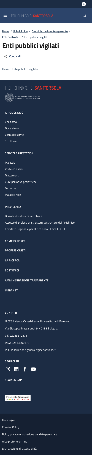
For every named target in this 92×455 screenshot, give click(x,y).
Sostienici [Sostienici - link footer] (12, 270)
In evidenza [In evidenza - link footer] (13, 207)
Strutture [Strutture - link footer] (11, 141)
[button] (84, 15)
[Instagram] (8, 369)
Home (5, 31)
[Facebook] (25, 369)
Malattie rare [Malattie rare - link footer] (13, 194)
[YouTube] (33, 369)
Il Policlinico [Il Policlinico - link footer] (14, 112)
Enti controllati (11, 37)
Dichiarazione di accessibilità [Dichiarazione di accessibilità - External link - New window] (19, 448)
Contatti (11, 313)
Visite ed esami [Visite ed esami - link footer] (14, 169)
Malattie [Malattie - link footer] (10, 162)
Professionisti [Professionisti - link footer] (15, 250)
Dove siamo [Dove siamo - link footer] (12, 128)
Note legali (8, 420)
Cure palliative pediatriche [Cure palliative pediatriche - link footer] (21, 182)
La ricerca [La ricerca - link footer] (12, 260)
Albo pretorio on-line (14, 441)
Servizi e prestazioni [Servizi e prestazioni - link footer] (19, 153)
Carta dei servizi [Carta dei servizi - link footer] (14, 134)
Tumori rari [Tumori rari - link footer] (11, 188)
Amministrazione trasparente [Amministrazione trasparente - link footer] (26, 280)
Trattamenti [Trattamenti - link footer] (12, 175)
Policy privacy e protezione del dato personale (29, 434)
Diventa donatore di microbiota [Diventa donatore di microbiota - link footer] (23, 216)
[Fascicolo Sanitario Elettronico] (18, 397)
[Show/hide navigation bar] (5, 15)
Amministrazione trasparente (50, 31)
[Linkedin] (16, 369)
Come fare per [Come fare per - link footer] (15, 241)
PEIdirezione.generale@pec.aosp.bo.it (33, 350)
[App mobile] (8, 387)
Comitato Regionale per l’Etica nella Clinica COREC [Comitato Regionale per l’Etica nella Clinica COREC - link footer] (35, 229)
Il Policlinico (20, 31)
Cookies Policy (10, 427)
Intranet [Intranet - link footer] (11, 290)
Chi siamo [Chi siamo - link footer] (11, 122)
